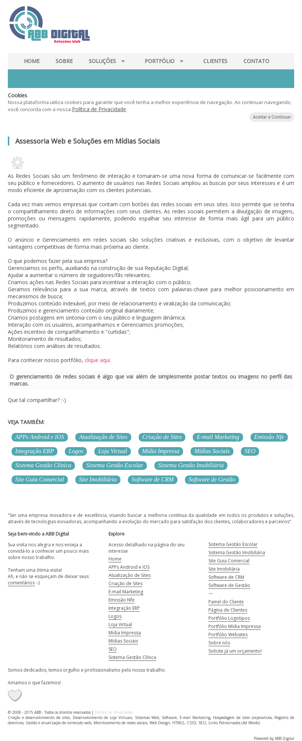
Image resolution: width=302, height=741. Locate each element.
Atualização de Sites (103, 437)
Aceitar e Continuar (272, 117)
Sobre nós (219, 643)
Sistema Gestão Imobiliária (191, 465)
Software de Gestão (212, 479)
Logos (76, 451)
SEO (250, 451)
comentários (21, 583)
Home (115, 559)
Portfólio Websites (228, 634)
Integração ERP (34, 451)
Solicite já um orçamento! (235, 651)
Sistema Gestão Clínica (43, 465)
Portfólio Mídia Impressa (234, 626)
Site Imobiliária (98, 479)
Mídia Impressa (160, 451)
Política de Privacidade (99, 109)
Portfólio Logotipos (229, 618)
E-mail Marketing (217, 437)
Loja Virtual (112, 451)
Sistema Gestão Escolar (114, 465)
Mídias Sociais (212, 451)
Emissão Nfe (269, 437)
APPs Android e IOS (39, 437)
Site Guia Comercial (39, 479)
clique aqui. (97, 360)
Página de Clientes (227, 610)
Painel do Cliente (226, 602)
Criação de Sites (162, 437)
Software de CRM (153, 479)
